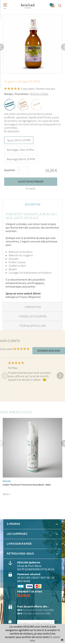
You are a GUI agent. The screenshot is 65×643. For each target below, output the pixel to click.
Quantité (9, 170)
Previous (5, 375)
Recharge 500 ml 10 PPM (21, 159)
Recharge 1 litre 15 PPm (20, 149)
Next (60, 375)
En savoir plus (11, 131)
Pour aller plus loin (33, 325)
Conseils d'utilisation (32, 316)
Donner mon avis (45, 88)
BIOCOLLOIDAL (39, 94)
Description (32, 204)
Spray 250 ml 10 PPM (19, 140)
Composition (32, 307)
